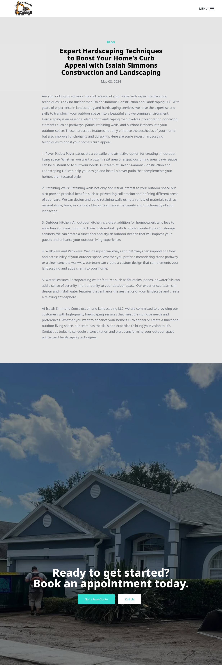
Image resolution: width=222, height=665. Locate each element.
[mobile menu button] (212, 8)
